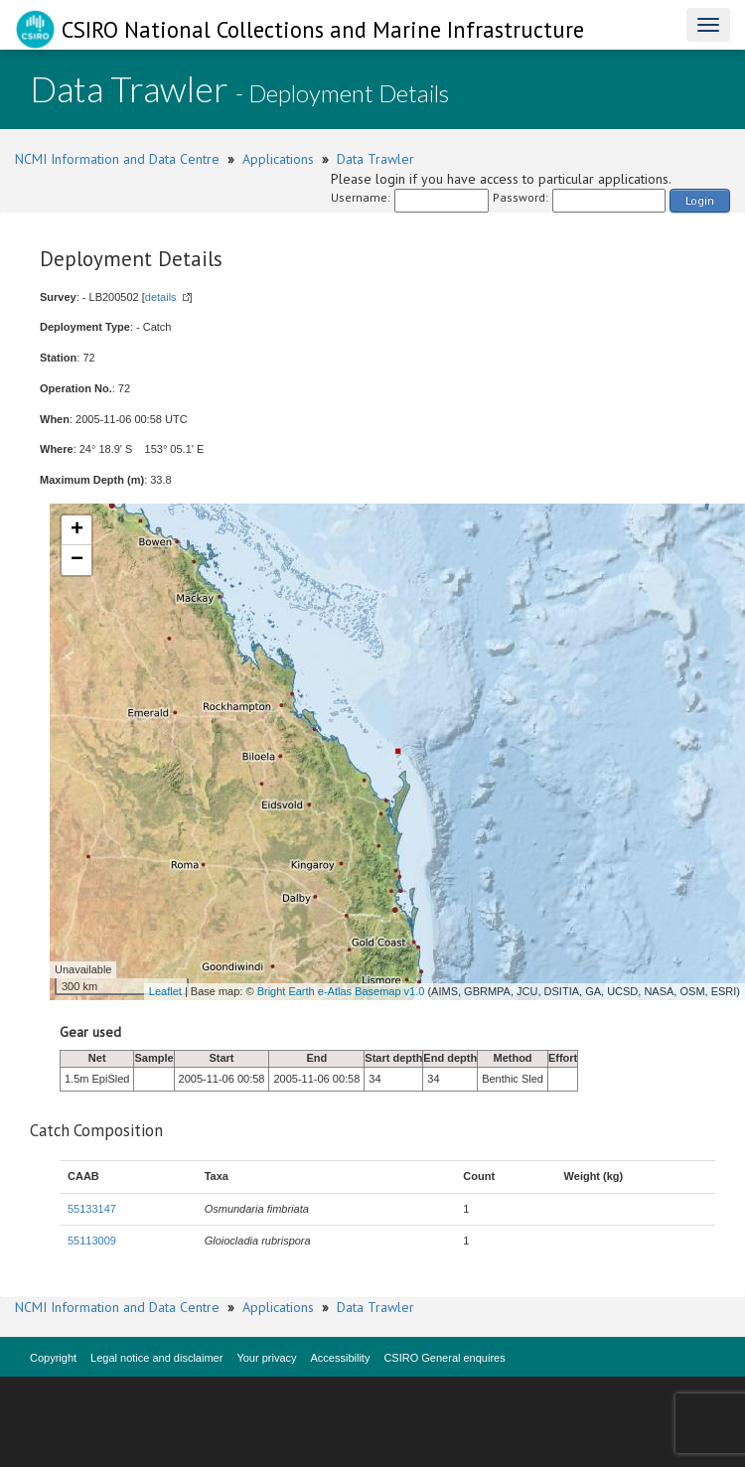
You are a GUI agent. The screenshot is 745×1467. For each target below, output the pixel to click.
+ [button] (77, 530)
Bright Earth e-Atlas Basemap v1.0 (341, 991)
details (161, 297)
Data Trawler (375, 159)
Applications (278, 159)
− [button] (77, 560)
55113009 (92, 1241)
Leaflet (165, 991)
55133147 (92, 1209)
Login (699, 200)
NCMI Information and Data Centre (117, 159)
